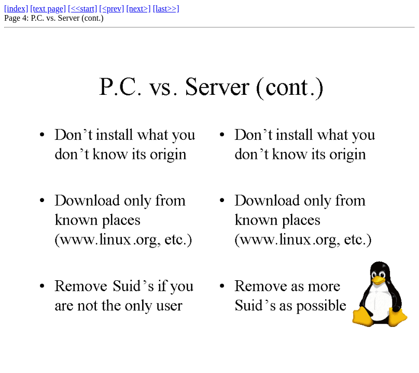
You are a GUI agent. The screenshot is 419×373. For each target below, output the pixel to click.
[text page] (48, 8)
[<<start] (82, 8)
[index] (16, 8)
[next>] (138, 8)
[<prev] (111, 8)
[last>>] (166, 8)
